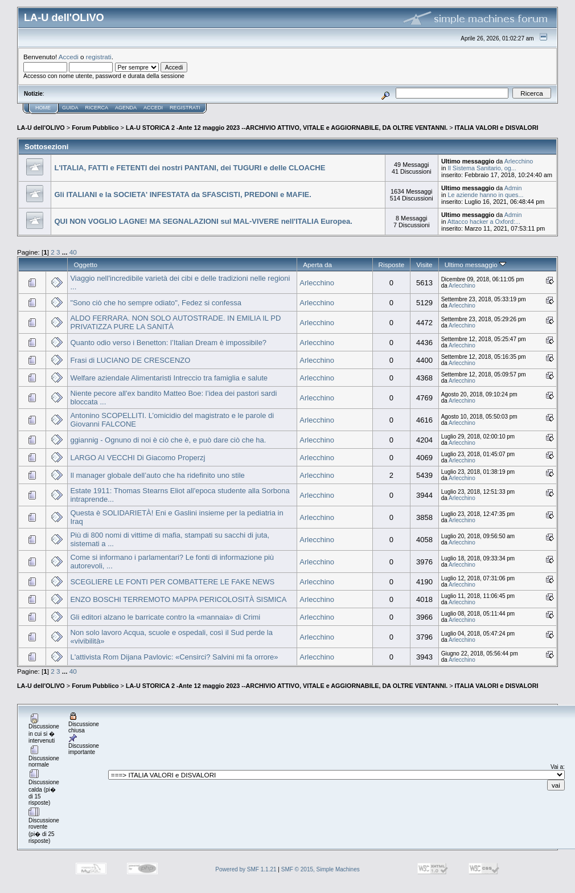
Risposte (392, 264)
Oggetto (85, 264)
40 (73, 252)
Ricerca (97, 107)
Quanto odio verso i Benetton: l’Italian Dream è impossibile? (168, 342)
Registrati (185, 107)
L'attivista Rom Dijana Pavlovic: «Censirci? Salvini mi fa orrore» (174, 657)
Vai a (557, 767)
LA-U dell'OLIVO (41, 127)
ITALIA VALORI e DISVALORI (497, 127)
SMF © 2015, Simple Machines (320, 869)
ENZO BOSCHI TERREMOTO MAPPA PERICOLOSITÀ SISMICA (178, 599)
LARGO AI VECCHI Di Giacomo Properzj (137, 457)
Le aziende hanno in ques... (485, 194)
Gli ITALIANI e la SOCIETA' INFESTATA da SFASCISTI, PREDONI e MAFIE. (182, 194)
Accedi (69, 56)
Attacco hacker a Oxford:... (483, 221)
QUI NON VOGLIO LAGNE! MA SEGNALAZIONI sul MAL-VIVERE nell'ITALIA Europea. (203, 221)
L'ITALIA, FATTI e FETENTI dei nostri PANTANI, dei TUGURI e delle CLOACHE (189, 167)
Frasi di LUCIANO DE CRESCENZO (130, 360)
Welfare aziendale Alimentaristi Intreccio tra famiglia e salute (169, 378)
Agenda (126, 107)
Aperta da (317, 264)
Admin (513, 188)
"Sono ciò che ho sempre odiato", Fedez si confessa (155, 302)
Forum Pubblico (95, 127)
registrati (99, 56)
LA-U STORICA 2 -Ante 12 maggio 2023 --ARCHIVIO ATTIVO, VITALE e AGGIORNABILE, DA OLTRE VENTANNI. (286, 127)
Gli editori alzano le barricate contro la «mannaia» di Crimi (165, 617)
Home (43, 107)
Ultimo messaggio (475, 264)
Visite (424, 264)
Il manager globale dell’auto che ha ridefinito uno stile (157, 475)
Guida (70, 107)
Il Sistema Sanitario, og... (481, 168)
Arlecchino (518, 161)
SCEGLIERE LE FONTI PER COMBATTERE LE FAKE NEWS (172, 581)
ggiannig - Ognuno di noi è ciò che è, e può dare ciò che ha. (168, 440)
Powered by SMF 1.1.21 (245, 869)
